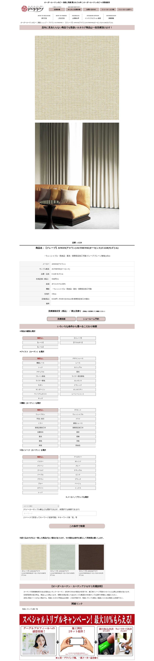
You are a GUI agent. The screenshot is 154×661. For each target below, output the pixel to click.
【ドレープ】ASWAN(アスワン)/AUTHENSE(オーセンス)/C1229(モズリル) (62, 487)
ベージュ (49, 407)
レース (86, 353)
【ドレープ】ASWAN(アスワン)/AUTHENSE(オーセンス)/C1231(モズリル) (91, 487)
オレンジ (86, 398)
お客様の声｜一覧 (63, 636)
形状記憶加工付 (67, 382)
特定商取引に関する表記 (114, 643)
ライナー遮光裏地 (86, 357)
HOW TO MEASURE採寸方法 (44, 17)
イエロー (68, 398)
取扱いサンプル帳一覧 (30, 523)
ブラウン (104, 402)
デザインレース (49, 353)
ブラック (123, 402)
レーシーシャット (123, 361)
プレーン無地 (67, 357)
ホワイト (68, 407)
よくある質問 (111, 633)
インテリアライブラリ (65, 643)
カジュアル (123, 353)
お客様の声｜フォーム (65, 640)
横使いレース (49, 382)
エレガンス (123, 357)
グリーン (104, 398)
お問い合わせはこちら (76, 582)
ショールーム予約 (91, 319)
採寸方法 (61, 629)
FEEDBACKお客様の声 (75, 17)
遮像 (49, 386)
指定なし (31, 338)
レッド (104, 407)
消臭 (86, 386)
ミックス (86, 407)
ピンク (86, 402)
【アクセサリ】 (86, 338)
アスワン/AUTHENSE (56, 22)
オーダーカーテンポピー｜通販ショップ (33, 22)
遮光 (49, 357)
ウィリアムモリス (104, 361)
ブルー (31, 407)
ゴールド (31, 402)
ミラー (31, 382)
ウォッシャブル (86, 377)
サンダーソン (67, 361)
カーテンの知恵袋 (63, 647)
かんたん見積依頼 (90, 640)
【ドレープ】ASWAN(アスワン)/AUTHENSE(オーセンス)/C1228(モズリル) (33, 487)
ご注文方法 (61, 633)
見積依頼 (61, 319)
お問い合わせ (89, 633)
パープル (68, 402)
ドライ (122, 377)
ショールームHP (90, 643)
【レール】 (104, 338)
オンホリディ (86, 361)
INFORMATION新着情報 (111, 17)
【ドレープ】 (49, 338)
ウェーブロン (67, 377)
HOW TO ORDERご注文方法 (61, 17)
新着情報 (87, 629)
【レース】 (68, 338)
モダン (31, 361)
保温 (104, 386)
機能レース (68, 353)
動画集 (109, 640)
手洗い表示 (104, 377)
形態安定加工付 (86, 382)
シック (104, 353)
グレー (122, 398)
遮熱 (67, 386)
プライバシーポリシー (114, 647)
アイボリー (49, 398)
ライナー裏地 (104, 357)
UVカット (49, 377)
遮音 (122, 382)
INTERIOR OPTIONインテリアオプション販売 (93, 17)
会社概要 (109, 636)
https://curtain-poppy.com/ (44, 635)
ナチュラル (31, 357)
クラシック (49, 361)
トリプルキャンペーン (114, 629)
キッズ (31, 366)
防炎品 (122, 386)
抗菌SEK (104, 382)
